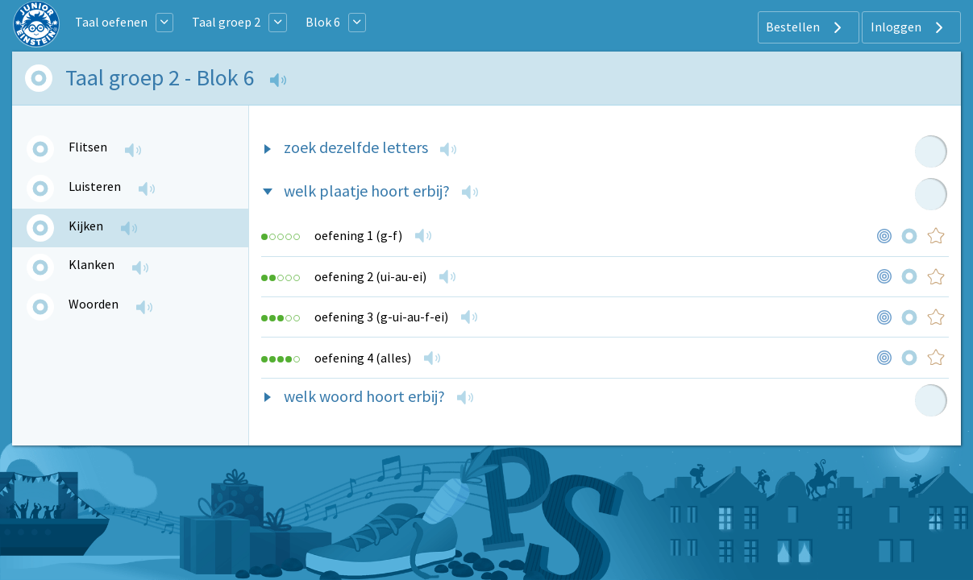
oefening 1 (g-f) (358, 235)
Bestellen (806, 27)
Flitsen (88, 147)
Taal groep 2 (226, 22)
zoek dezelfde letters (356, 147)
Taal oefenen (111, 22)
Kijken (86, 226)
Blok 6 (323, 22)
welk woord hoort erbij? (364, 396)
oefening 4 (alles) (362, 358)
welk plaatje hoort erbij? (367, 190)
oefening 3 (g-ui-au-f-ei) (381, 317)
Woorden (94, 304)
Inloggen (909, 27)
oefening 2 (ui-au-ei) (370, 276)
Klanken (91, 264)
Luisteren (95, 186)
